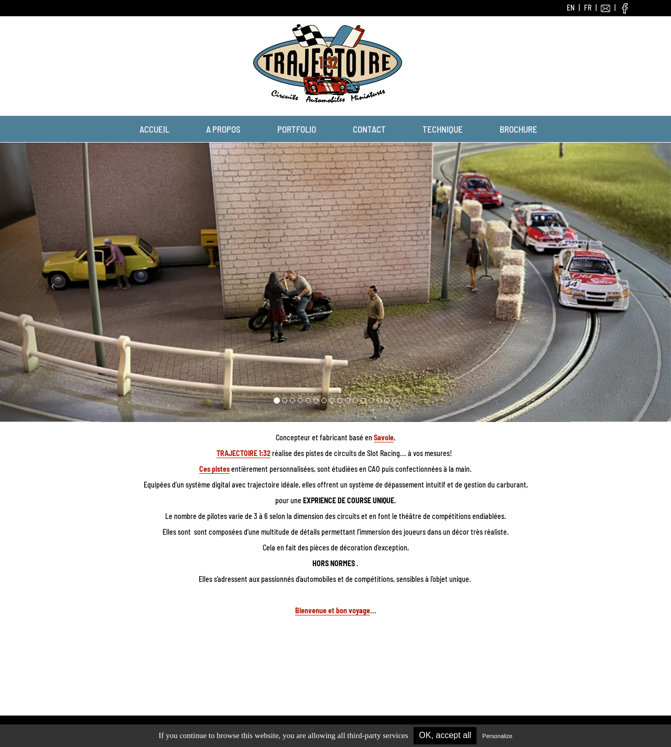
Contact (369, 129)
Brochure (518, 129)
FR (587, 7)
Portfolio (296, 129)
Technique (443, 129)
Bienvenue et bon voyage (332, 610)
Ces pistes (214, 468)
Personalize (497, 736)
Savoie (384, 437)
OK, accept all (445, 735)
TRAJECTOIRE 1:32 (243, 453)
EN (571, 7)
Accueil (154, 129)
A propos (223, 129)
